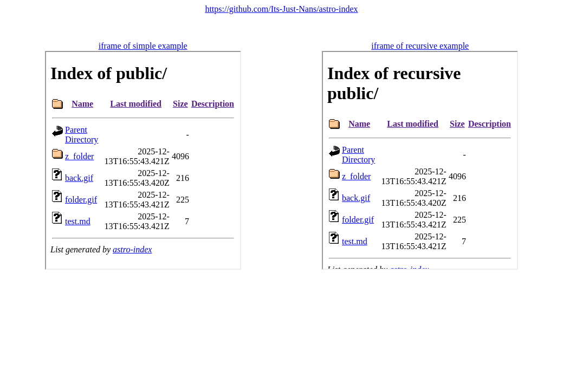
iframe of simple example (143, 45)
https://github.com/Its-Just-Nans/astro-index (281, 9)
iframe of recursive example (420, 45)
